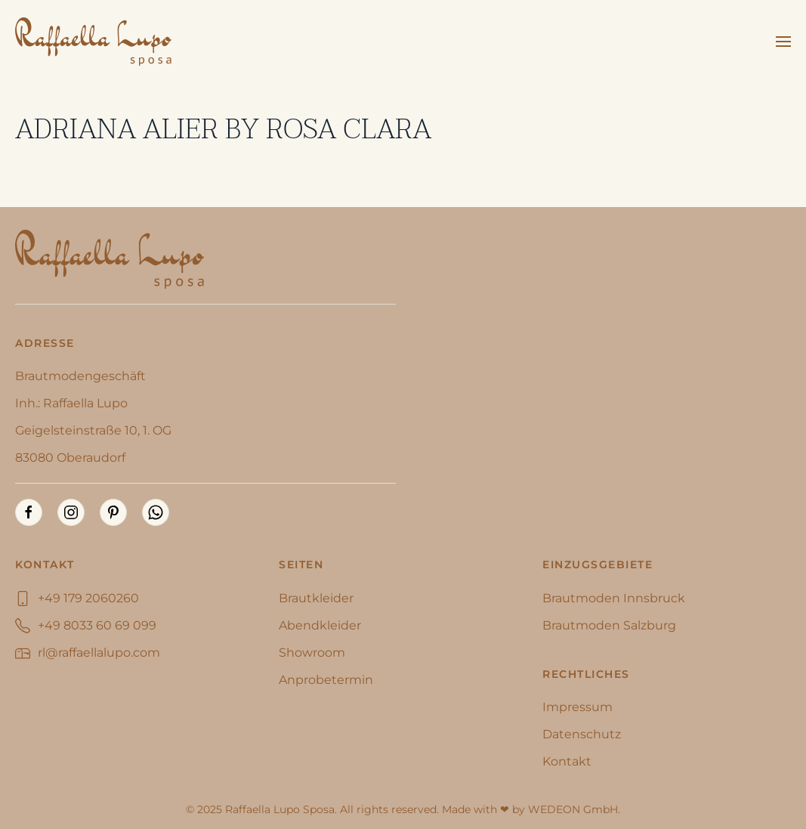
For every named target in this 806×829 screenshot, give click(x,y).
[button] (783, 41)
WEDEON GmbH (573, 809)
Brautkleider (316, 598)
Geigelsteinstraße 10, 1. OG (93, 430)
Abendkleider (320, 625)
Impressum (577, 707)
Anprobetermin (326, 680)
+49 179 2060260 (77, 598)
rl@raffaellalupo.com (87, 652)
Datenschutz (581, 734)
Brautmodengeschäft (80, 376)
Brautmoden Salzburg (609, 625)
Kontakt (566, 761)
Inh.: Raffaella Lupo (71, 403)
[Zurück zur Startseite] (93, 41)
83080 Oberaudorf (70, 457)
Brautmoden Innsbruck (613, 598)
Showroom (312, 652)
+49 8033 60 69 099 (85, 625)
